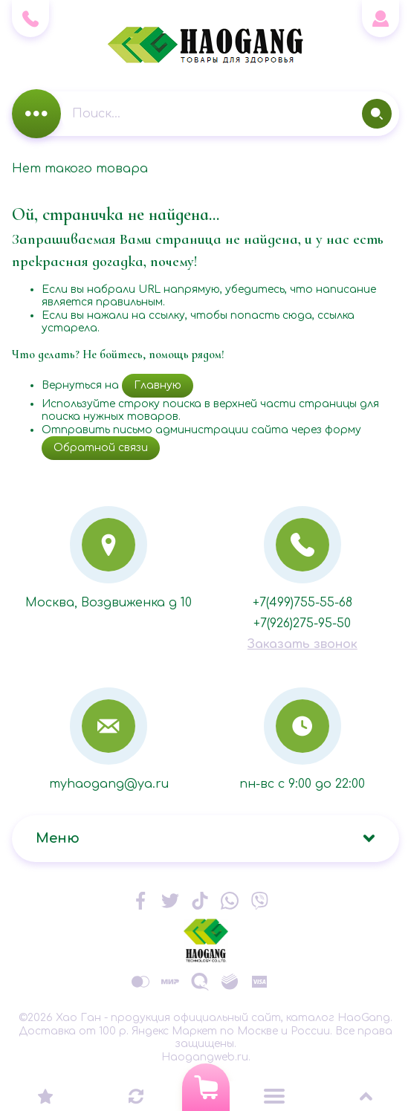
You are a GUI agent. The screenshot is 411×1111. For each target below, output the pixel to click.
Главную (157, 385)
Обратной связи (101, 447)
